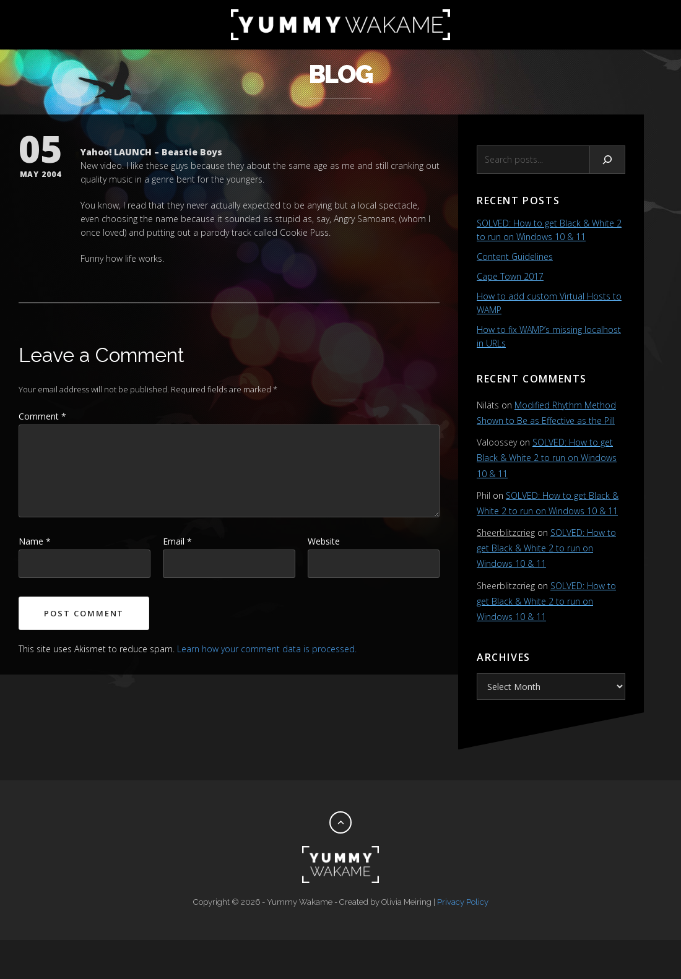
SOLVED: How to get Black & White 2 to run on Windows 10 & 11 (547, 457)
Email (177, 541)
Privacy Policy (462, 902)
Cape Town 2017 (510, 276)
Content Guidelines (515, 256)
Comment (42, 416)
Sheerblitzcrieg (506, 532)
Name (35, 541)
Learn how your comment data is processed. (267, 649)
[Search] (607, 159)
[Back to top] (340, 822)
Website (324, 541)
